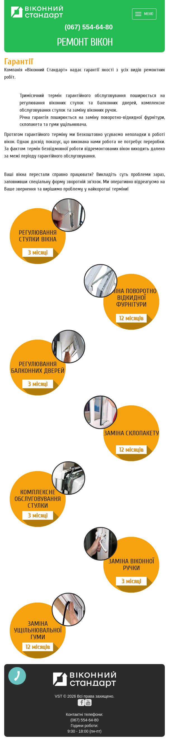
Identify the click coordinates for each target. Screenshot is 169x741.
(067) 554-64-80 (89, 27)
